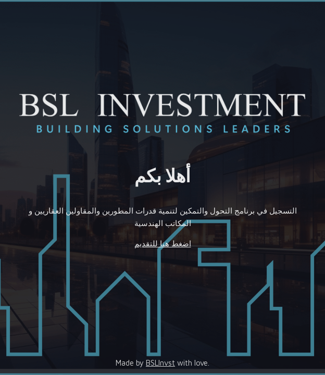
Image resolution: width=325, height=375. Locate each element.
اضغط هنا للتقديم (162, 243)
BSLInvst (160, 362)
